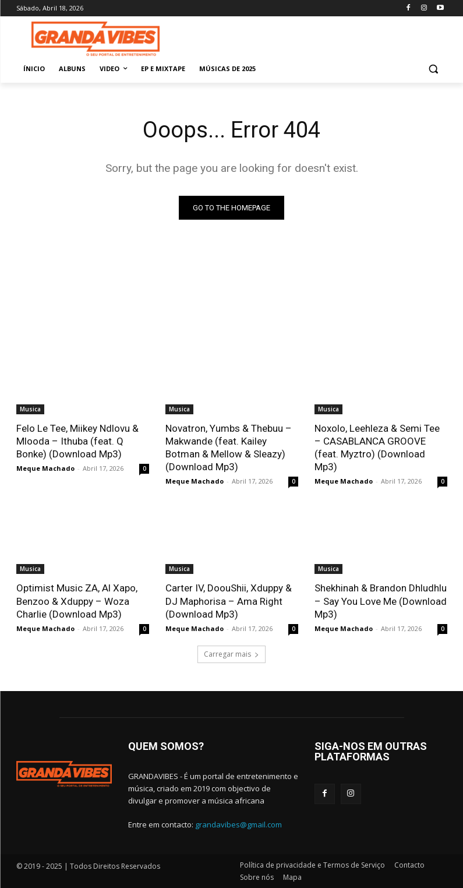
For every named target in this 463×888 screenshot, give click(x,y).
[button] (433, 69)
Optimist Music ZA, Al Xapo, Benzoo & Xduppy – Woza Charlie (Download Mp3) (76, 600)
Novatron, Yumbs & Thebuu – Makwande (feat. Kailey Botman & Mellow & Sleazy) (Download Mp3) (228, 447)
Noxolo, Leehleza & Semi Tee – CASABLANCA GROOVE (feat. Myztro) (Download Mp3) (377, 447)
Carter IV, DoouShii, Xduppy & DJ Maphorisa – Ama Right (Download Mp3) (228, 600)
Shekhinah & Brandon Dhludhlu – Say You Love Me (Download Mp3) (380, 600)
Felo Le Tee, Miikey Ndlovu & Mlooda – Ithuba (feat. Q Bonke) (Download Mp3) (77, 441)
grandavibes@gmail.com (238, 824)
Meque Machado (45, 468)
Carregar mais (231, 654)
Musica (30, 409)
